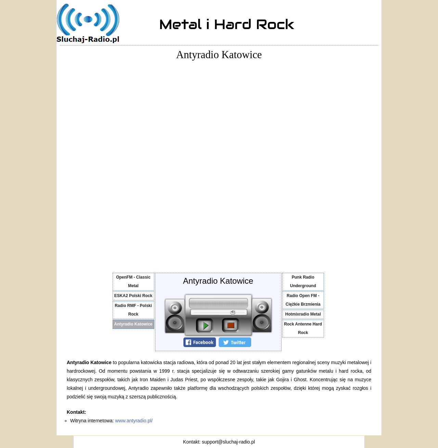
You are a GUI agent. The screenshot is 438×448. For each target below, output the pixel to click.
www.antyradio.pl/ (134, 420)
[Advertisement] (87, 163)
